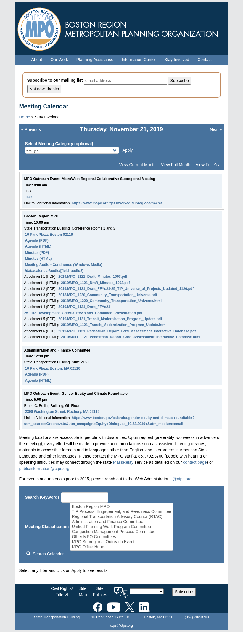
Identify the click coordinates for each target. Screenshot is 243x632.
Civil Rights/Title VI (62, 591)
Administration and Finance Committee (121, 521)
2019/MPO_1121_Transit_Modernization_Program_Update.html (114, 325)
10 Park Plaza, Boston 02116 (49, 234)
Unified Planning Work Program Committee (121, 526)
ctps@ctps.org (121, 625)
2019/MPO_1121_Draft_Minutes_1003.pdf (92, 277)
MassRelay (123, 462)
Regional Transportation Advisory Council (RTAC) (121, 516)
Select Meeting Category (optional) (59, 143)
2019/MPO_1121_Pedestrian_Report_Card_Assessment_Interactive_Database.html (130, 337)
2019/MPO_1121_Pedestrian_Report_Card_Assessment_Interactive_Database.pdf (127, 331)
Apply (127, 150)
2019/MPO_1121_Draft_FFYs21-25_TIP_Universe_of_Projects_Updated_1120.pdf (126, 289)
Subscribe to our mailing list (55, 80)
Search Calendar (45, 553)
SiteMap (83, 591)
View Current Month (137, 164)
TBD (29, 197)
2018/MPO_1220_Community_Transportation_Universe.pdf (107, 295)
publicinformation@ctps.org (44, 468)
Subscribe (184, 591)
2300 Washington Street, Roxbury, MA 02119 (62, 412)
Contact (204, 59)
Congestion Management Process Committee (121, 531)
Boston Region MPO (121, 506)
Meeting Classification (47, 526)
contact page (195, 462)
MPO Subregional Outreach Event (121, 541)
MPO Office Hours (121, 546)
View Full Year (209, 164)
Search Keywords (42, 497)
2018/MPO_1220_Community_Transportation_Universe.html (111, 301)
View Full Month (175, 164)
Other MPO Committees (121, 536)
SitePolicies (100, 591)
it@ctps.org (180, 479)
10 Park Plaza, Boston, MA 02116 (52, 368)
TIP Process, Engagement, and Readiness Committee (121, 511)
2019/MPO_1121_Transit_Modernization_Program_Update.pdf (110, 319)
